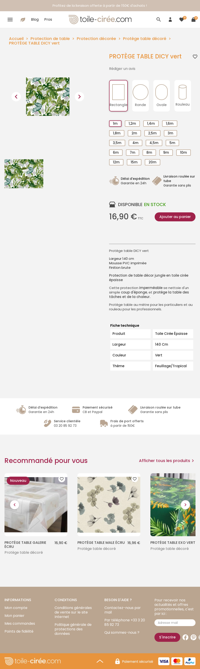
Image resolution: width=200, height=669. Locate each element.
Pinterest (193, 637)
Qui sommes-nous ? (121, 632)
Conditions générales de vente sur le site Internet (73, 612)
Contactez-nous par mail (122, 610)
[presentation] (16, 97)
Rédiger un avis (122, 69)
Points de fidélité (18, 631)
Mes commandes (19, 623)
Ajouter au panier (175, 216)
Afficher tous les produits (167, 460)
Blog (35, 19)
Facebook (185, 637)
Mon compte (15, 607)
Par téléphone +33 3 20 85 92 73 (124, 622)
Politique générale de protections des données (73, 629)
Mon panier (14, 615)
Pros (48, 19)
